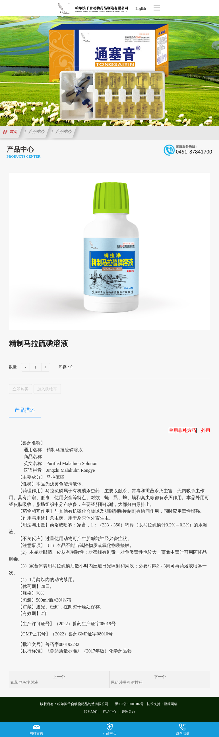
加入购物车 (47, 389)
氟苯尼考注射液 (24, 682)
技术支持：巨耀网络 (162, 704)
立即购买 (20, 389)
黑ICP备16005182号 (129, 704)
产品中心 (36, 131)
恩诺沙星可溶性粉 (127, 682)
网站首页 (36, 729)
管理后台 (128, 712)
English (140, 9)
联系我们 (91, 712)
